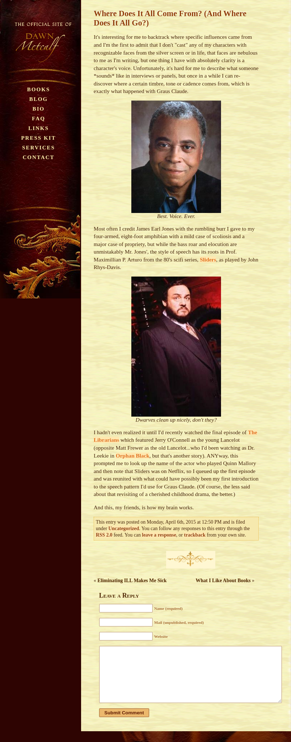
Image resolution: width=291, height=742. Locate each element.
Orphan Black (133, 456)
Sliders (208, 259)
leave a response (159, 535)
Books (38, 89)
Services (38, 147)
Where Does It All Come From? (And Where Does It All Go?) (170, 18)
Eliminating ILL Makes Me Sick (132, 580)
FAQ (38, 118)
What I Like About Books (223, 580)
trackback (195, 535)
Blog (38, 99)
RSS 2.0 (104, 535)
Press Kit (38, 138)
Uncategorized (123, 528)
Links (38, 128)
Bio (39, 109)
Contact (39, 157)
